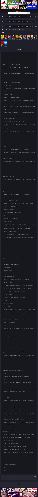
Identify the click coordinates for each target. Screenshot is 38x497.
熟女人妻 (23, 18)
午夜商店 (6, 29)
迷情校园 (23, 26)
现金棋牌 (31, 16)
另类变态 (35, 21)
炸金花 (27, 16)
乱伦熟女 (31, 21)
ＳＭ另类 (35, 18)
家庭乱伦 (10, 26)
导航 (2, 29)
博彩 (2, 16)
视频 (2, 18)
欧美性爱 (19, 21)
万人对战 (14, 16)
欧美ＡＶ (14, 18)
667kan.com (19, 11)
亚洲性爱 (6, 21)
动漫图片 (19, 24)
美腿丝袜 (23, 24)
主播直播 (31, 18)
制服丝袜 (23, 21)
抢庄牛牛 (35, 16)
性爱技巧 (35, 26)
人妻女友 (14, 26)
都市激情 (6, 26)
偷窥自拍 (6, 24)
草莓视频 (10, 29)
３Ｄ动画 (19, 18)
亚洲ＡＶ (6, 18)
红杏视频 (19, 29)
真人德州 (10, 16)
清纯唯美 (27, 24)
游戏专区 (19, 16)
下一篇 (32, 477)
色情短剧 (23, 29)
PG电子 (6, 16)
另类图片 (35, 24)
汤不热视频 (14, 29)
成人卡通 (14, 21)
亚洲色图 (10, 24)
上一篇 (5, 477)
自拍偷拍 (10, 18)
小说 (2, 26)
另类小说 (27, 26)
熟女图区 (31, 24)
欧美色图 (14, 24)
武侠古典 (19, 26)
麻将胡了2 (23, 16)
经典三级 (27, 21)
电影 (2, 21)
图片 (2, 24)
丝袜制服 (27, 18)
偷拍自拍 (10, 21)
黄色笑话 (31, 26)
